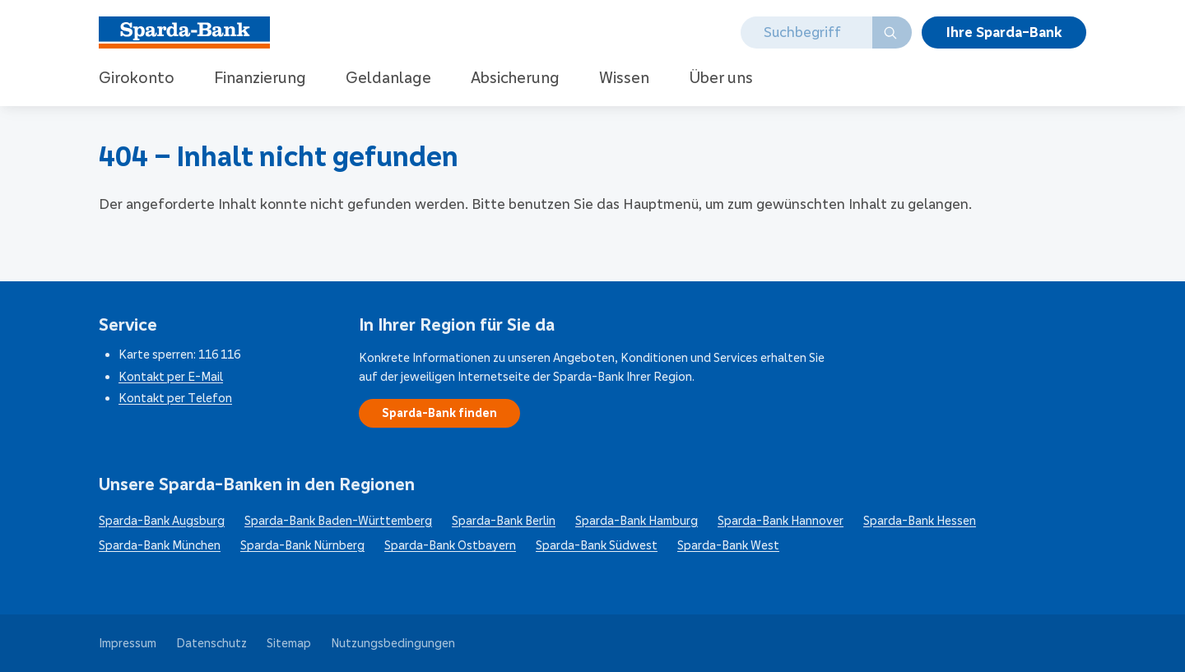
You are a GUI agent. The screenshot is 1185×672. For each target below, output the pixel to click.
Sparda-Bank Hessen (919, 520)
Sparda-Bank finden (439, 413)
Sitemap (289, 643)
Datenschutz (211, 643)
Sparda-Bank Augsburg (162, 520)
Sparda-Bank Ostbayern (450, 545)
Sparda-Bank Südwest (597, 545)
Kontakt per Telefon (175, 398)
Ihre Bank (1004, 32)
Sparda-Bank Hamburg (636, 520)
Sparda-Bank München (160, 545)
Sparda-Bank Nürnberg (302, 545)
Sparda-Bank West (728, 545)
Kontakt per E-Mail (170, 376)
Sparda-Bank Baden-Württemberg (338, 520)
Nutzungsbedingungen (393, 643)
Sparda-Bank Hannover (780, 520)
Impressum (127, 643)
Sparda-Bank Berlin (503, 520)
